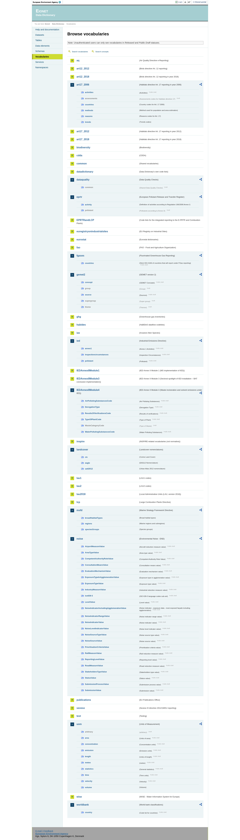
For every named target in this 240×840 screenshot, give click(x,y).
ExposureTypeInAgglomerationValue (102, 577)
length (88, 756)
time (87, 775)
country (88, 812)
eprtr (79, 197)
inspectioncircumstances (97, 354)
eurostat (81, 239)
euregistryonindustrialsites (92, 231)
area (87, 738)
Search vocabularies (80, 52)
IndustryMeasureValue (95, 589)
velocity (88, 781)
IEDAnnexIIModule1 (88, 370)
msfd (79, 510)
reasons (88, 116)
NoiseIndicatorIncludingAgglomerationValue (105, 608)
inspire (80, 441)
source (88, 295)
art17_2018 (83, 139)
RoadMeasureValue (94, 665)
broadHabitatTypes (94, 518)
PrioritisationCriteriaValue (97, 647)
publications (84, 700)
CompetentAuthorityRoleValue (99, 558)
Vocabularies (42, 56)
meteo (88, 762)
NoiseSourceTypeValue (96, 634)
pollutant (89, 361)
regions (88, 523)
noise (80, 538)
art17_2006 (83, 84)
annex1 (88, 348)
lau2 (79, 486)
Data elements (42, 46)
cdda (79, 155)
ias (78, 333)
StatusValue (90, 678)
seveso (81, 708)
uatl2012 (89, 469)
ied (78, 340)
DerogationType (92, 407)
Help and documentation (47, 29)
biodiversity (83, 147)
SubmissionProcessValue (97, 684)
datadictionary (85, 171)
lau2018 (81, 494)
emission (89, 750)
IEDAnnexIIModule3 (88, 378)
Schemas (40, 51)
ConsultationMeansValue (96, 565)
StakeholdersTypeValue (96, 672)
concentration (91, 744)
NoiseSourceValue (93, 641)
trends (88, 122)
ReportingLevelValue (94, 659)
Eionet (47, 24)
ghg (79, 316)
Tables (38, 40)
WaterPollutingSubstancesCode (100, 432)
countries (89, 104)
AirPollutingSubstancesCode (98, 401)
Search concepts (102, 52)
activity (88, 204)
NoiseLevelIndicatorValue (97, 628)
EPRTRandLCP (85, 220)
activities (89, 92)
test (79, 716)
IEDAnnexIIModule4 (88, 390)
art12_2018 (83, 76)
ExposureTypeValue (94, 583)
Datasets (39, 35)
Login (180, 2)
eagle (87, 463)
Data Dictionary (58, 24)
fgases (80, 255)
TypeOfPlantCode (93, 419)
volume (88, 787)
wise (79, 796)
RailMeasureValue (93, 653)
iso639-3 (89, 596)
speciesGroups (92, 529)
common (82, 163)
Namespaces (41, 67)
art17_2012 (83, 131)
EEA (48, 2)
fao (78, 247)
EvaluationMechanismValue (98, 571)
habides (81, 324)
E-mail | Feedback (44, 831)
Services (39, 62)
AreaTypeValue (92, 552)
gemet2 (81, 274)
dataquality (83, 179)
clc (86, 457)
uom (79, 724)
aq (78, 60)
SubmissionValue (93, 690)
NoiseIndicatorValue (94, 622)
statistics (89, 769)
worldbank (83, 804)
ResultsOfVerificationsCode (98, 413)
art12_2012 (83, 68)
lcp (78, 502)
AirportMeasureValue (95, 546)
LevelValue (90, 602)
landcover (82, 449)
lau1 (79, 478)
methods (89, 110)
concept (88, 282)
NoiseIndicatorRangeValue (97, 616)
